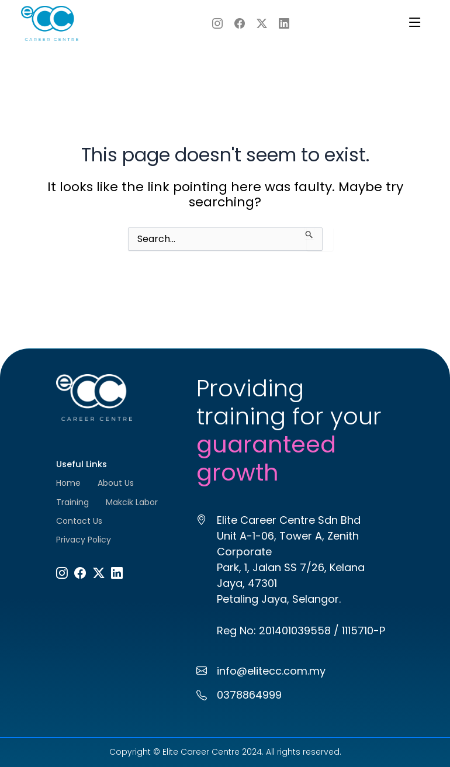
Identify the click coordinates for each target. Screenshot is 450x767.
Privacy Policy (83, 539)
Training (72, 502)
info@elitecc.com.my (271, 671)
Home (68, 483)
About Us (116, 483)
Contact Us (79, 521)
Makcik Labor (132, 502)
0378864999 (249, 694)
